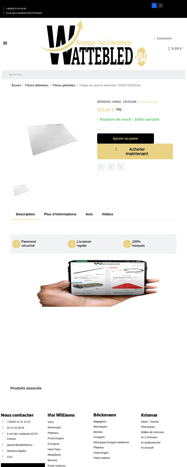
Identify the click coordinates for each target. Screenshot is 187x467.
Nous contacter (17, 415)
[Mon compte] (162, 38)
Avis (89, 214)
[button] (125, 138)
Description (25, 214)
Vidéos (107, 214)
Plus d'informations (60, 214)
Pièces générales (147, 101)
